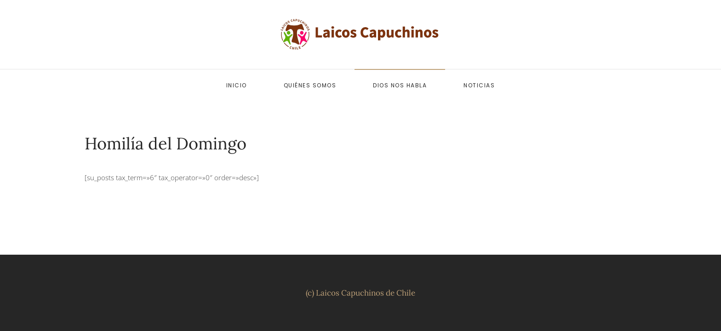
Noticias (479, 85)
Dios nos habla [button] (400, 85)
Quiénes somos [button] (310, 85)
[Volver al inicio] (360, 34)
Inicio (236, 85)
